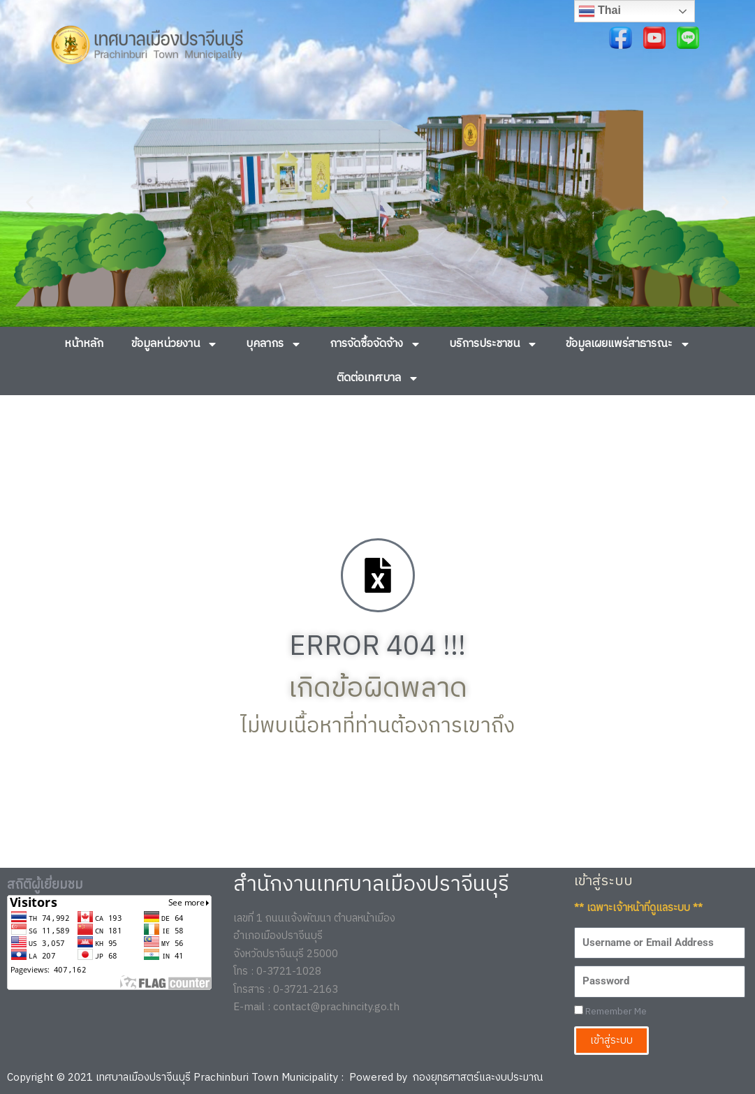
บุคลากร (274, 344)
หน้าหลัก (83, 343)
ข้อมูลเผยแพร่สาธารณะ (628, 344)
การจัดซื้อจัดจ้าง (375, 344)
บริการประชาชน (493, 344)
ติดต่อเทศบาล (378, 378)
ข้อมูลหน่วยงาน (174, 344)
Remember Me (610, 1012)
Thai (599, 11)
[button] (29, 202)
